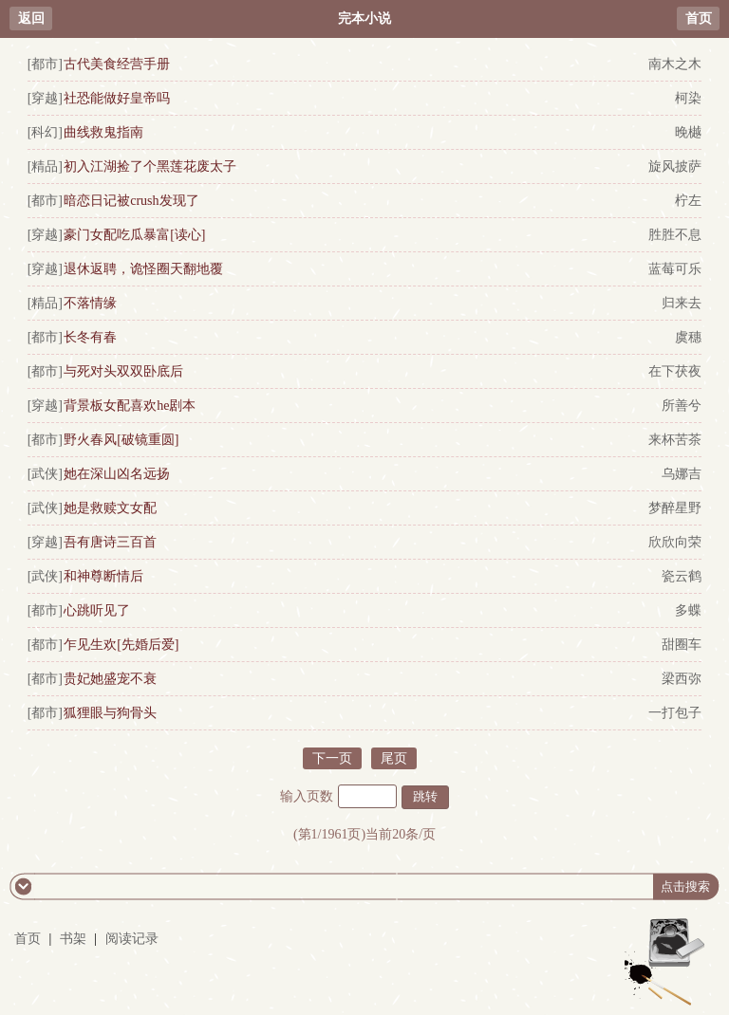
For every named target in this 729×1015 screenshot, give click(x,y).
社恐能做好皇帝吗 (117, 98)
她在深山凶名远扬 (117, 474)
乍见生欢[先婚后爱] (121, 644)
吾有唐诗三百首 (110, 542)
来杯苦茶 (674, 440)
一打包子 (674, 713)
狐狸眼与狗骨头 (110, 713)
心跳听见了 (97, 610)
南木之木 (674, 64)
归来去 (681, 303)
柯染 (688, 98)
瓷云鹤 (681, 576)
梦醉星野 (674, 508)
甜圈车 (681, 644)
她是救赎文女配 (110, 508)
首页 (698, 18)
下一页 (332, 758)
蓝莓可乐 (674, 269)
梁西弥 (681, 679)
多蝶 (688, 610)
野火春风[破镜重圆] (121, 440)
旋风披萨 (674, 166)
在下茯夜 (674, 371)
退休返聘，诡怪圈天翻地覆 (143, 269)
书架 (73, 939)
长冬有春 (90, 337)
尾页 (394, 758)
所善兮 (681, 405)
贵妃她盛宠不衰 (110, 679)
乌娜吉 (681, 474)
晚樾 (688, 132)
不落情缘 (90, 303)
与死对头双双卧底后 (123, 371)
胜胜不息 (674, 235)
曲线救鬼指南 (103, 132)
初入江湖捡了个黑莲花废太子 (150, 166)
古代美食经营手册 (117, 64)
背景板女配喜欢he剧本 (130, 405)
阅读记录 (132, 939)
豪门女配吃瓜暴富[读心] (134, 235)
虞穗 (688, 337)
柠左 (688, 201)
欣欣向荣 (674, 542)
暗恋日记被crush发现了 (131, 201)
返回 (31, 18)
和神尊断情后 (103, 576)
